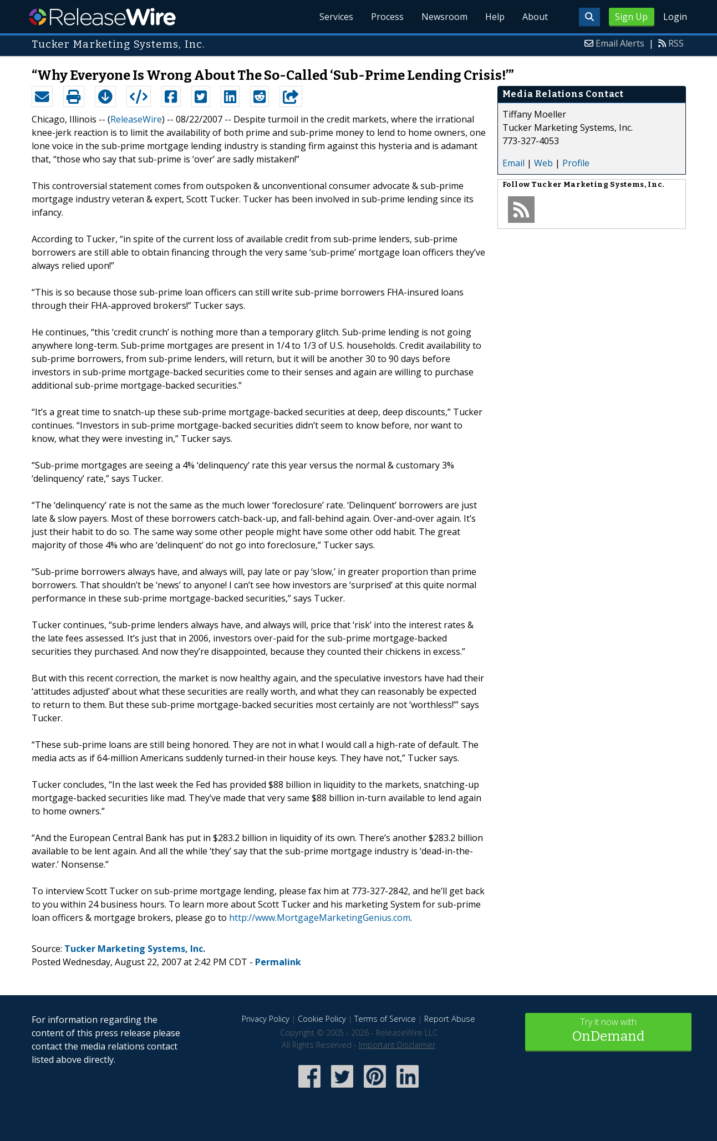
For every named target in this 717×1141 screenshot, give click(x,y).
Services (336, 17)
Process (387, 17)
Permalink (278, 962)
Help (495, 17)
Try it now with (608, 1031)
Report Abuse (449, 1018)
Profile (575, 163)
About (535, 17)
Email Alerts (620, 43)
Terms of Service (385, 1018)
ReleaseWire (102, 17)
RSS (676, 43)
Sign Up (631, 17)
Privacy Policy (265, 1018)
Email (513, 163)
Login (675, 17)
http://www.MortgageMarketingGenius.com (319, 917)
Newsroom (444, 17)
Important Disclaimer (397, 1045)
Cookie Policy (322, 1018)
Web (543, 163)
